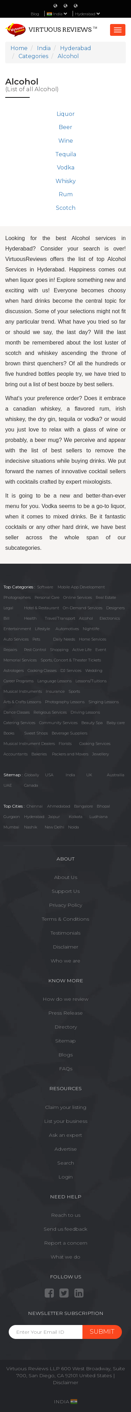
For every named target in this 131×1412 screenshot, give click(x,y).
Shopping (59, 649)
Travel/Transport (60, 618)
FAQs (65, 1068)
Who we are (65, 961)
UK (89, 774)
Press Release (65, 1013)
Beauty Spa (92, 722)
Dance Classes (16, 712)
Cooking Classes (42, 670)
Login (65, 1177)
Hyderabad (87, 13)
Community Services (58, 722)
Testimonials (65, 933)
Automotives (67, 628)
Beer (65, 127)
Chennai (35, 806)
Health (30, 618)
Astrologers (13, 670)
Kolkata (75, 816)
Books (8, 733)
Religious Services (50, 712)
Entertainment (17, 628)
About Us (65, 877)
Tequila (65, 154)
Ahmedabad (58, 806)
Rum (66, 194)
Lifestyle (42, 628)
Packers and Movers (70, 754)
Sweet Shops (36, 733)
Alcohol (86, 618)
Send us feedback (65, 1229)
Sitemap (65, 1041)
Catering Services (19, 722)
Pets (36, 639)
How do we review (65, 999)
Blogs (65, 1055)
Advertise (65, 1149)
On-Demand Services (82, 607)
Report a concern (65, 1243)
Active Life (82, 649)
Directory (65, 1027)
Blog (35, 13)
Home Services (92, 639)
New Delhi (54, 827)
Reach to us (65, 1215)
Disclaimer (65, 947)
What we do (65, 1257)
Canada (31, 785)
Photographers (17, 597)
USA (49, 774)
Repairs (10, 649)
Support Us (66, 891)
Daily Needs (64, 639)
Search (65, 1163)
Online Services (77, 597)
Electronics (110, 618)
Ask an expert (65, 1135)
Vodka (65, 167)
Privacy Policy (65, 905)
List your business (65, 1121)
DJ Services (70, 670)
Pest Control (35, 649)
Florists (65, 743)
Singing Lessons (103, 701)
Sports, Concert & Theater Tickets (71, 660)
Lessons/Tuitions (91, 681)
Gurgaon (11, 816)
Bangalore (83, 806)
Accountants (15, 754)
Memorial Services (20, 660)
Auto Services (16, 639)
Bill (6, 618)
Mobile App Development (81, 587)
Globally (31, 774)
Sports (74, 691)
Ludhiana (98, 816)
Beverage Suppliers (69, 733)
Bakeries (39, 754)
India (70, 774)
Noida (73, 827)
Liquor (66, 114)
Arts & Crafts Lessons (22, 701)
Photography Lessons (65, 701)
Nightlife (91, 628)
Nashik (30, 827)
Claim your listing (65, 1107)
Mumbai (11, 827)
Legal (8, 607)
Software (45, 587)
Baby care (116, 722)
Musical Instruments (22, 691)
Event (100, 649)
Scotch (65, 208)
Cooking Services (94, 743)
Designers (115, 607)
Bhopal (103, 806)
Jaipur (54, 816)
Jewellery (100, 754)
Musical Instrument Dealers (29, 743)
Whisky (66, 181)
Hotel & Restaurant (41, 607)
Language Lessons (54, 681)
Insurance (55, 691)
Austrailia (115, 774)
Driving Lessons (85, 712)
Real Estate (106, 597)
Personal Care (47, 597)
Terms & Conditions (65, 919)
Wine (65, 140)
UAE (7, 785)
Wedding (93, 670)
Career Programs (18, 681)
